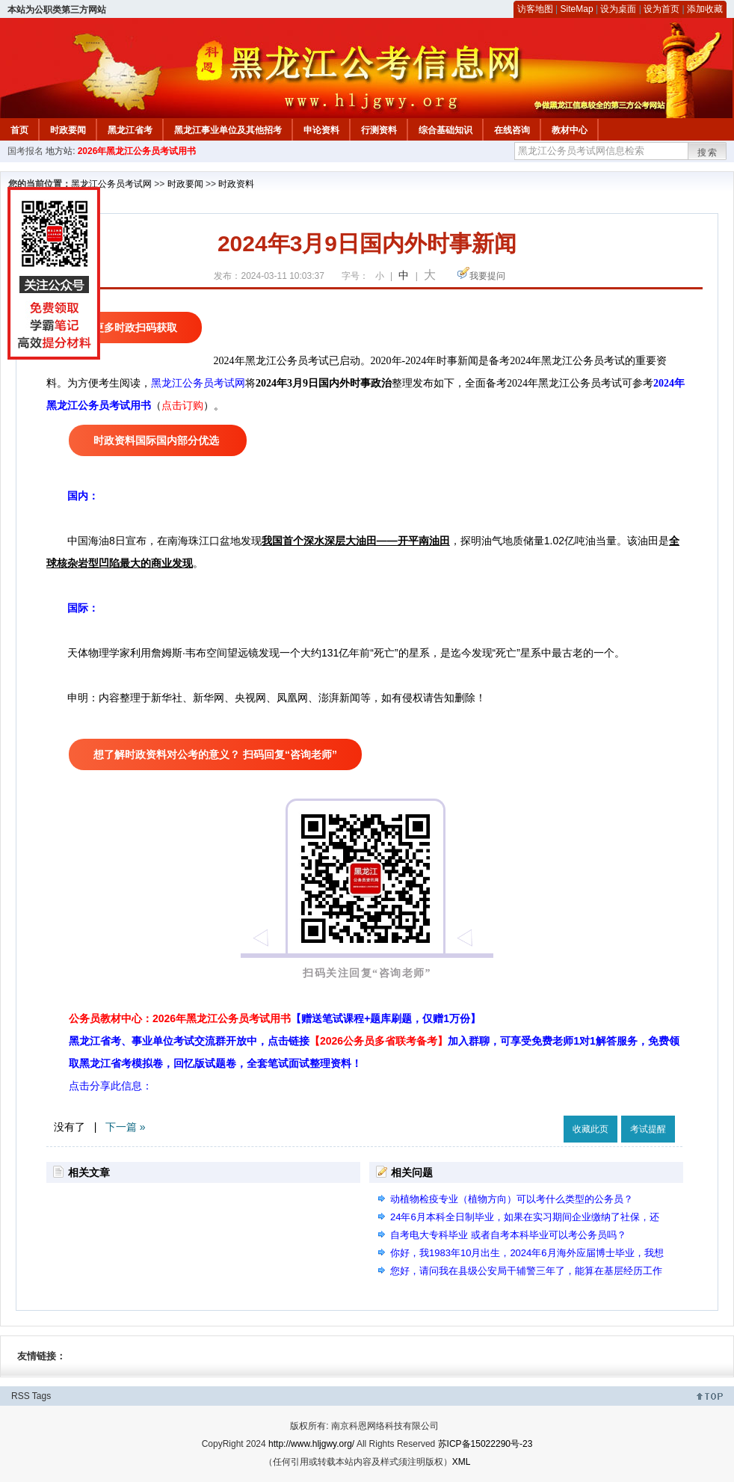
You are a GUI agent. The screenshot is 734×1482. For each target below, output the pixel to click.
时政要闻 (68, 130)
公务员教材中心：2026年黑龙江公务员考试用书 (275, 1018)
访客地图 (535, 9)
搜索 (707, 152)
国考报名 (25, 151)
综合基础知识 (445, 130)
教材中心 (569, 130)
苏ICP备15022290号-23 (485, 1444)
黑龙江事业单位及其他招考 (228, 130)
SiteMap (577, 9)
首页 (19, 130)
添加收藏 (705, 9)
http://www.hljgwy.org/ (311, 1444)
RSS (20, 1396)
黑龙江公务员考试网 (111, 184)
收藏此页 (590, 1129)
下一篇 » (125, 1127)
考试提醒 (648, 1129)
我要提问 (487, 276)
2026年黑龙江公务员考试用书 (137, 151)
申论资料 (321, 130)
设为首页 (661, 9)
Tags (41, 1396)
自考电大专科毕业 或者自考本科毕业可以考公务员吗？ (508, 1234)
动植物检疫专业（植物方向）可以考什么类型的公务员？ (511, 1199)
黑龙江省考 (130, 130)
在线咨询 (512, 130)
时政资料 (236, 184)
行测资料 (379, 130)
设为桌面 (618, 9)
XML (461, 1462)
